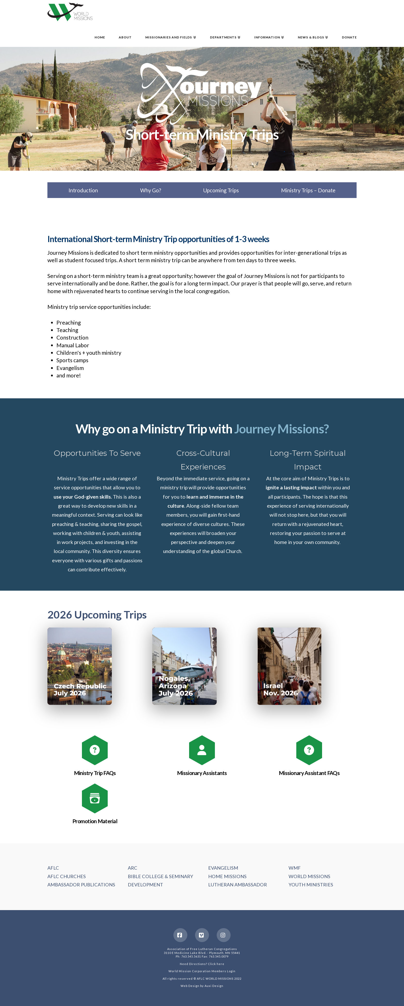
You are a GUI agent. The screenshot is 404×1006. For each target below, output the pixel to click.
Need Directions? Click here (202, 964)
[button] (79, 666)
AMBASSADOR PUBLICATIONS (81, 884)
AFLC (53, 868)
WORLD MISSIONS (309, 876)
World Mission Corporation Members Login (202, 971)
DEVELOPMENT (145, 884)
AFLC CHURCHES (66, 876)
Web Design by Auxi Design (202, 985)
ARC (132, 868)
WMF (295, 868)
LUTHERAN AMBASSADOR (237, 884)
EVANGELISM (223, 868)
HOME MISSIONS (227, 876)
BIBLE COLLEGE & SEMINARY (160, 876)
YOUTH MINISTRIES (311, 884)
